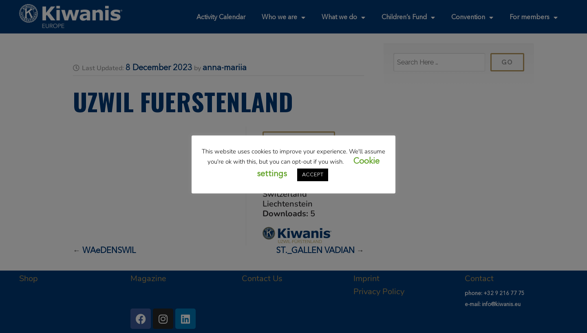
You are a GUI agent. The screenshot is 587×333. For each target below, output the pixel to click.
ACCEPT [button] (312, 175)
